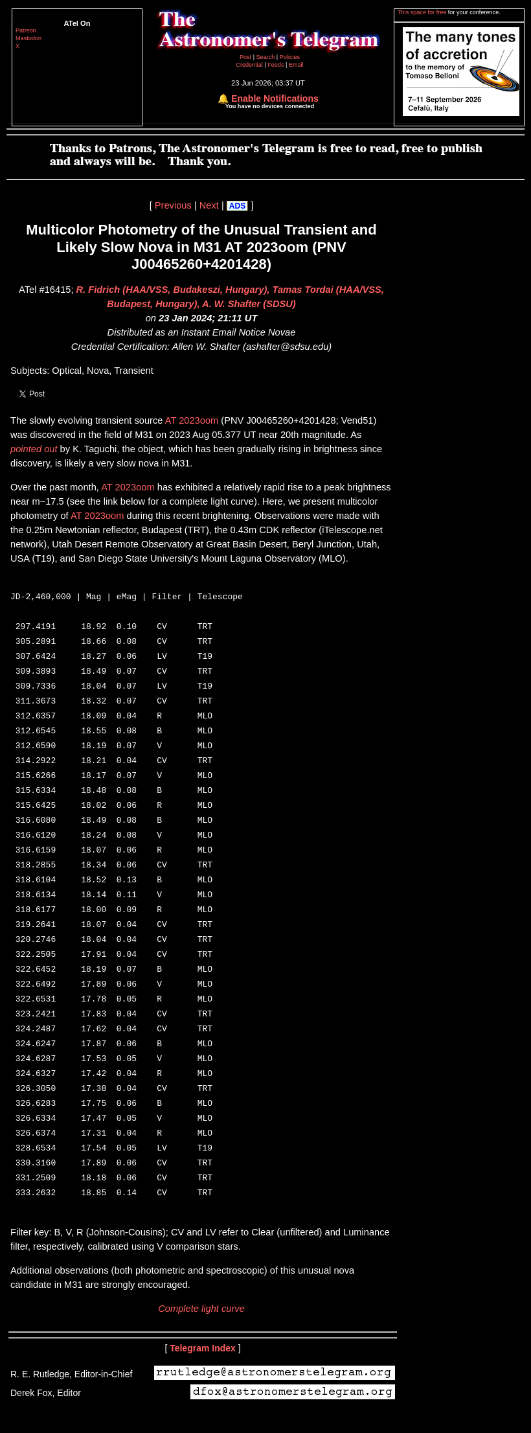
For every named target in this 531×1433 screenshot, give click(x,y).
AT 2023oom (192, 420)
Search (266, 57)
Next (209, 205)
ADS (237, 206)
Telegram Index (203, 1376)
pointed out (34, 449)
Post (246, 57)
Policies (290, 57)
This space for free (423, 12)
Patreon (26, 30)
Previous (173, 205)
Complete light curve (201, 1336)
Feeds (275, 65)
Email (296, 65)
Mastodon (28, 38)
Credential (250, 65)
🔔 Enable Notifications (268, 98)
